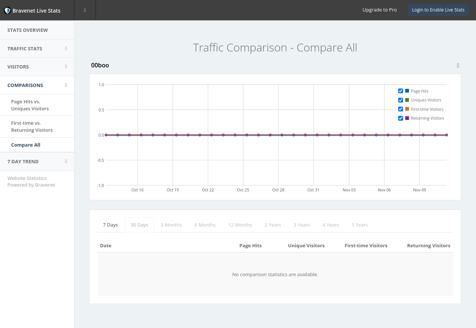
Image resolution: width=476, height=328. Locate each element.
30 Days (139, 224)
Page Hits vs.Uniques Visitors (30, 105)
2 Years (273, 224)
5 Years (360, 224)
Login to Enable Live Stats (438, 10)
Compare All (25, 144)
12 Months (240, 224)
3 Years (302, 224)
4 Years (331, 224)
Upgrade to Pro (380, 9)
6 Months (205, 224)
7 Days (110, 224)
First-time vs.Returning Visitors (32, 126)
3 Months (171, 224)
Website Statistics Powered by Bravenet (31, 181)
